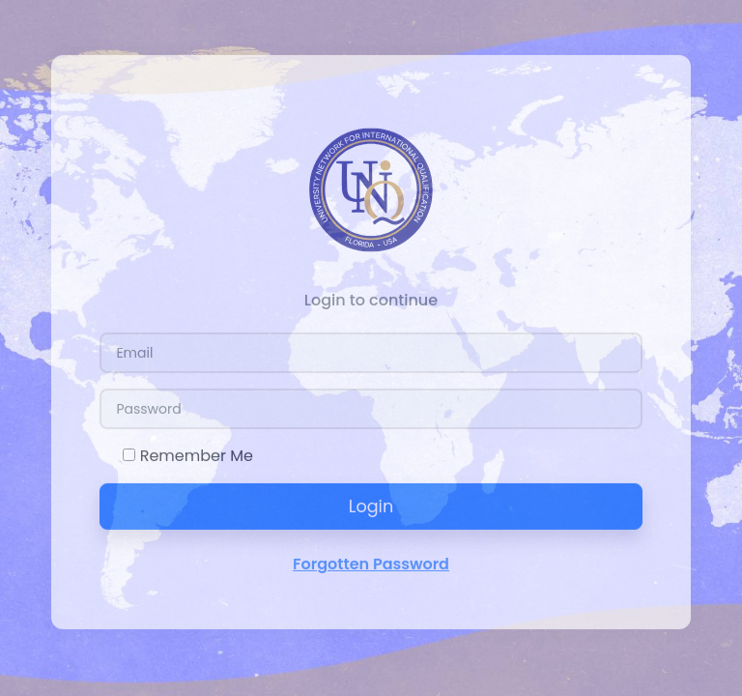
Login (371, 503)
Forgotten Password (371, 561)
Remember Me (196, 453)
